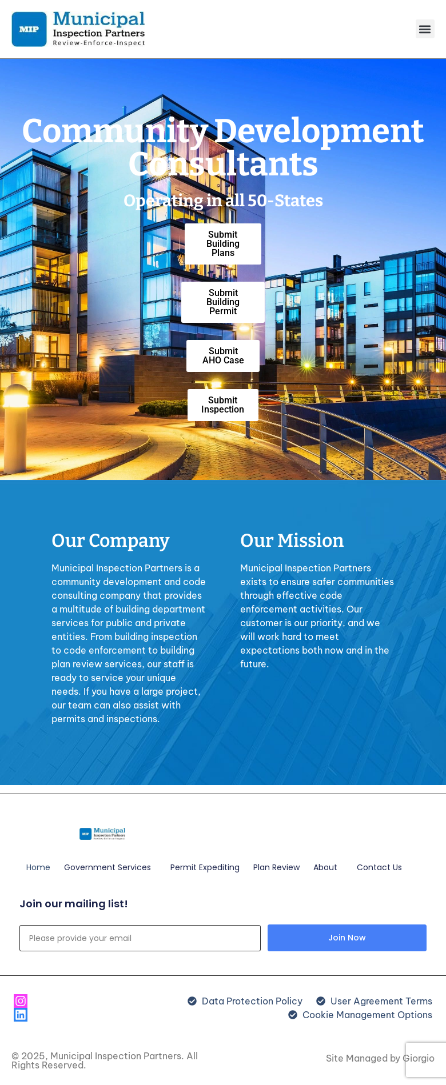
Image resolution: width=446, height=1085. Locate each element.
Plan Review (276, 867)
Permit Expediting (205, 867)
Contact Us (379, 867)
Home (38, 867)
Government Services (110, 867)
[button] (425, 28)
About (328, 867)
